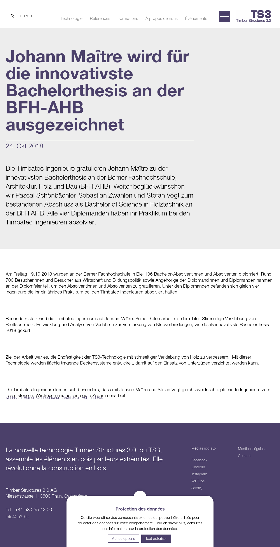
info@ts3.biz (18, 516)
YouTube (198, 481)
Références (100, 18)
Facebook (199, 460)
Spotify (196, 488)
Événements (196, 18)
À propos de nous (161, 18)
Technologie (71, 18)
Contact (244, 455)
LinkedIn (198, 467)
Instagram (199, 474)
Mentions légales (251, 448)
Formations (128, 18)
